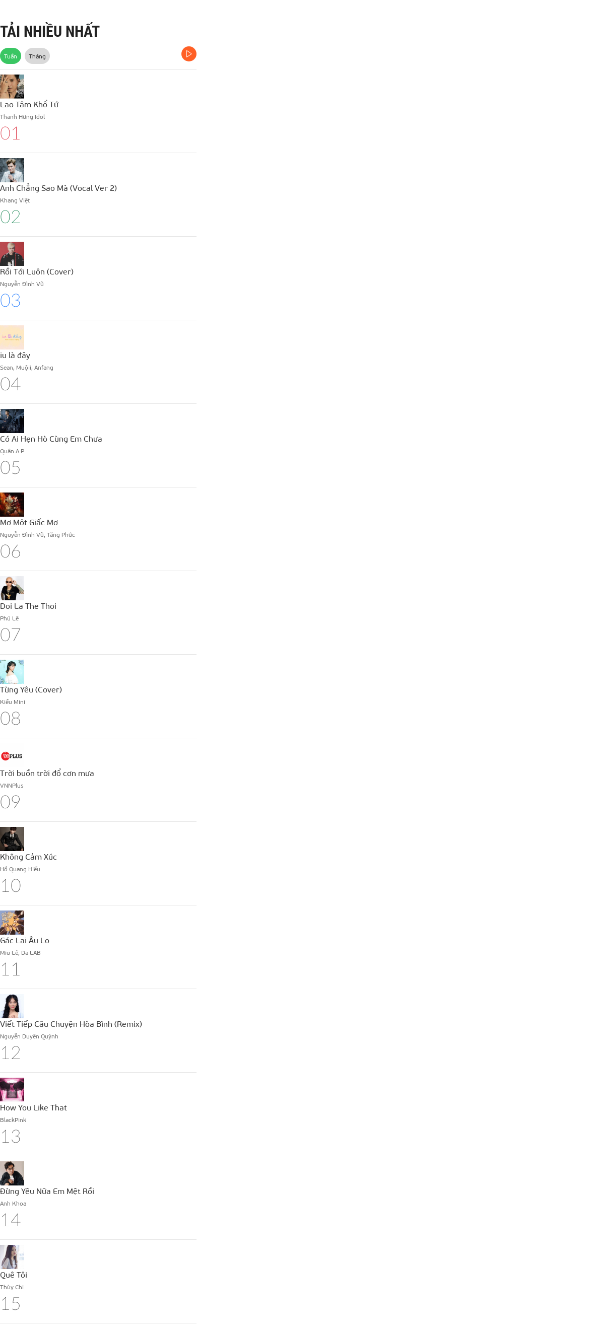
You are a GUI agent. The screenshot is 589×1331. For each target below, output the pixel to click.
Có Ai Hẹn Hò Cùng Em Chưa (51, 438)
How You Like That (33, 1107)
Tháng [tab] (37, 56)
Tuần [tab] (10, 56)
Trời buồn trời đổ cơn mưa (47, 772)
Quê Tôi (13, 1274)
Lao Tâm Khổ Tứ (29, 104)
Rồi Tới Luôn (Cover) (37, 271)
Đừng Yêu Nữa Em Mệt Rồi (47, 1190)
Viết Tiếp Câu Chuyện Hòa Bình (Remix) (71, 1023)
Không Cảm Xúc (28, 856)
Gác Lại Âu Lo (24, 940)
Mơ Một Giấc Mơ (29, 522)
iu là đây (15, 354)
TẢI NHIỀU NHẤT (50, 31)
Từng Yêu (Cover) (31, 689)
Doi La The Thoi (28, 605)
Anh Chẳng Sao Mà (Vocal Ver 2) (58, 187)
